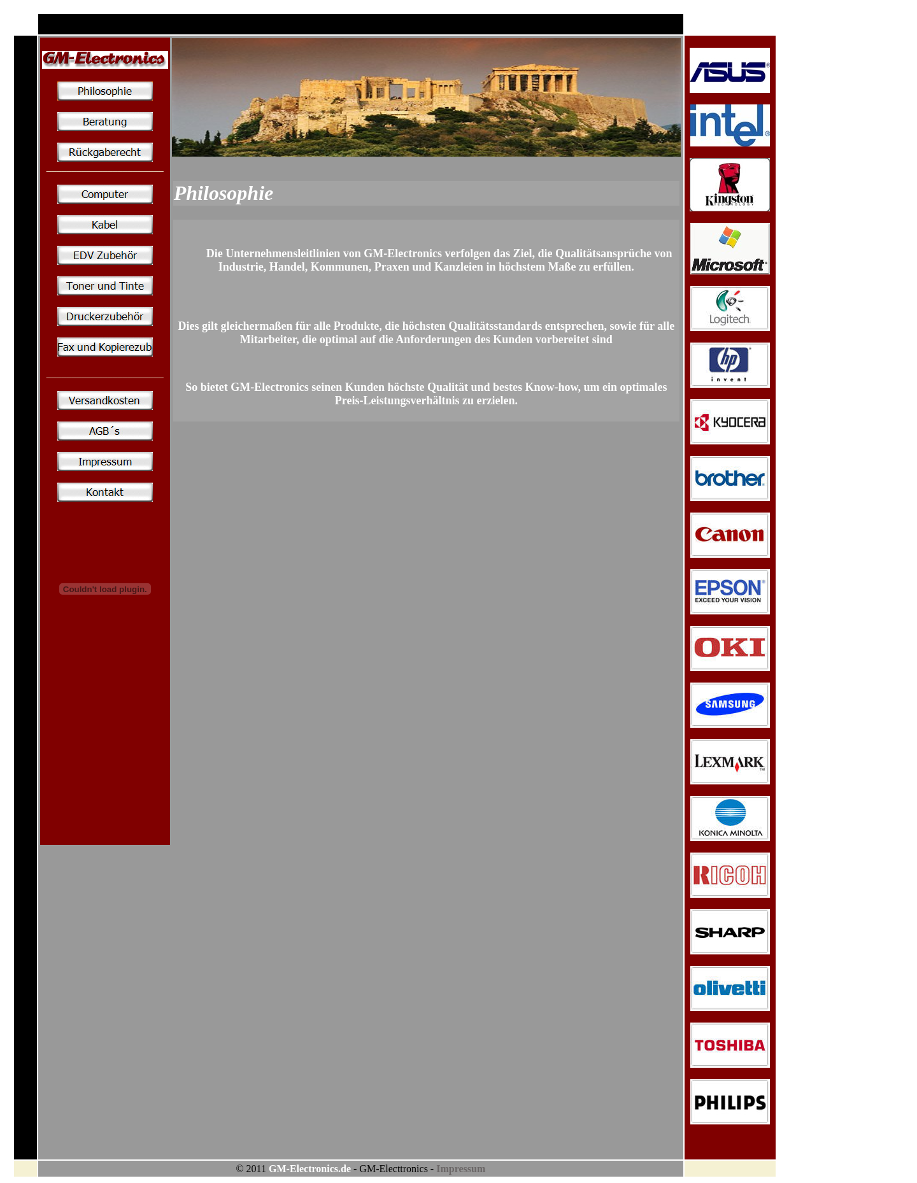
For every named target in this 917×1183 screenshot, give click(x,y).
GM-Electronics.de (310, 1168)
